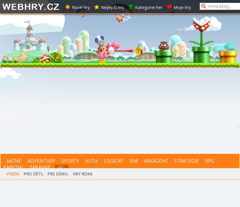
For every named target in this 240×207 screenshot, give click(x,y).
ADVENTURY (41, 161)
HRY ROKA (83, 174)
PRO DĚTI (33, 174)
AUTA (91, 161)
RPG (209, 161)
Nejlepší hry (109, 7)
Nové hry (77, 7)
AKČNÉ (13, 161)
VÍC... (62, 167)
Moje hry (178, 7)
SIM (133, 161)
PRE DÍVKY (57, 174)
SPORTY (70, 161)
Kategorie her (145, 7)
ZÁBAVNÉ (39, 167)
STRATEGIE (186, 161)
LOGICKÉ (113, 161)
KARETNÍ (13, 167)
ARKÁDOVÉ (156, 161)
